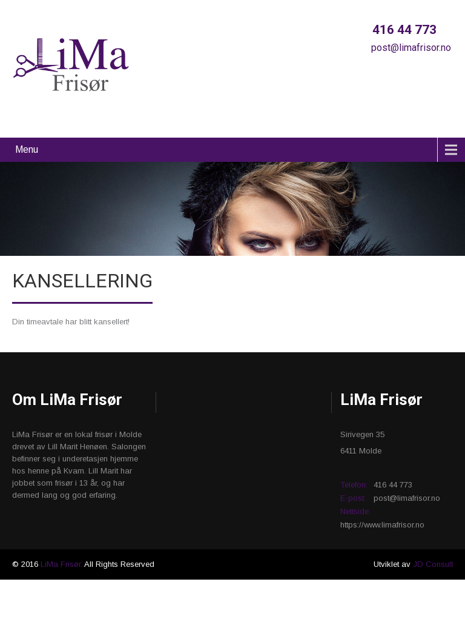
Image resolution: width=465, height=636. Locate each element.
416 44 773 (403, 29)
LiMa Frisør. (62, 564)
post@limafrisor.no (410, 47)
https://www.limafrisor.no (382, 524)
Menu (26, 149)
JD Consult (433, 564)
